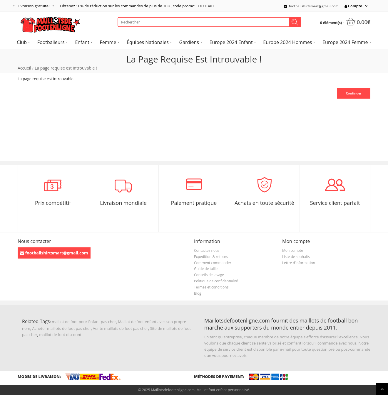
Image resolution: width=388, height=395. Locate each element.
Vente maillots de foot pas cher (120, 328)
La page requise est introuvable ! (66, 68)
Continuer (354, 93)
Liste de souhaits (296, 256)
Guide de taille (206, 268)
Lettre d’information (298, 262)
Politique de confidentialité (216, 280)
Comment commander (212, 262)
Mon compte (292, 250)
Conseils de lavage (209, 274)
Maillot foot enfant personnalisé (222, 389)
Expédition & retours (211, 256)
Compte (353, 6)
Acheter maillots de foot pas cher (61, 328)
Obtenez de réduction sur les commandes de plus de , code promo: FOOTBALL (137, 6)
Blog (197, 293)
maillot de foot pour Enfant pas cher (84, 321)
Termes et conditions (211, 287)
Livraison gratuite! (34, 6)
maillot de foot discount (60, 334)
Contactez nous (206, 250)
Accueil (24, 68)
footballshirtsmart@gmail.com (311, 6)
